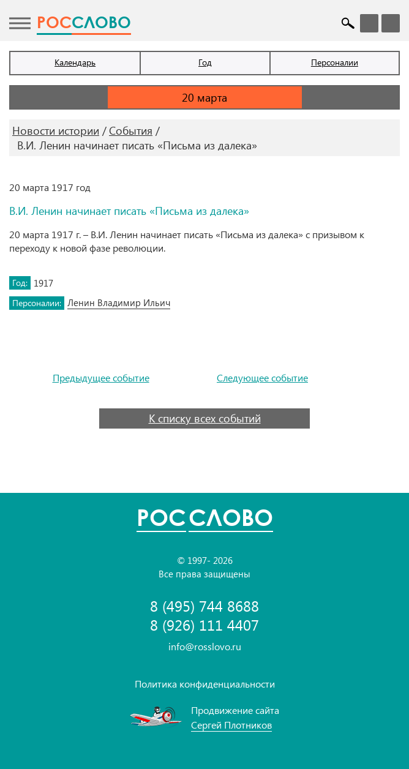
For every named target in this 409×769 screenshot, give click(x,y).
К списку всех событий (205, 418)
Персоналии (334, 62)
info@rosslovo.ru (204, 646)
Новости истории (55, 130)
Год (205, 62)
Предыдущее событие (101, 378)
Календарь (75, 62)
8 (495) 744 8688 (204, 605)
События (130, 130)
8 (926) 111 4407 (204, 624)
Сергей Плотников (231, 724)
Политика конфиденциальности (205, 683)
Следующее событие (262, 378)
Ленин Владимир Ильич (118, 302)
